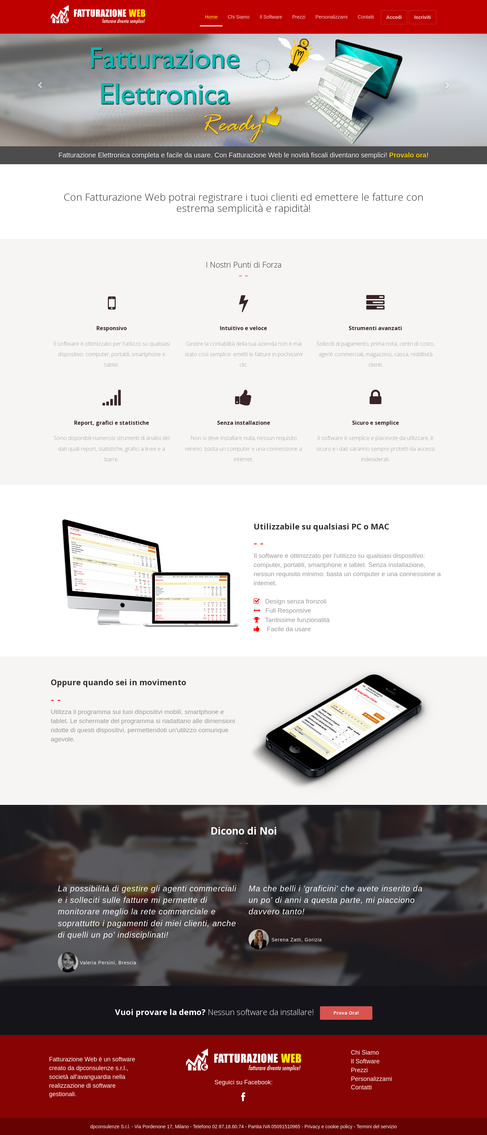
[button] (36, 82)
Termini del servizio (376, 1126)
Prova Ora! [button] (346, 1013)
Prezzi (298, 17)
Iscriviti (422, 17)
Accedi (394, 17)
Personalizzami (332, 17)
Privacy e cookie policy (328, 1126)
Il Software (271, 17)
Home (211, 17)
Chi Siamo (239, 17)
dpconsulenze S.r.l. (110, 1126)
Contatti (366, 17)
